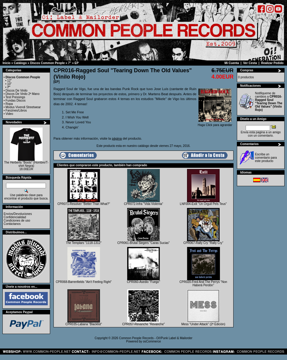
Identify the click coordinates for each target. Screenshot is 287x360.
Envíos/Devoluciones (18, 214)
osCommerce (152, 341)
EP (77, 63)
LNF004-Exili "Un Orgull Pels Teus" (203, 204)
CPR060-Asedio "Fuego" (143, 282)
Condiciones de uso (17, 220)
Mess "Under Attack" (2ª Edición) (203, 324)
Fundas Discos (15, 100)
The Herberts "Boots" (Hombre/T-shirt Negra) (26, 164)
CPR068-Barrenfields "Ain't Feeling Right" (83, 282)
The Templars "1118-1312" (84, 243)
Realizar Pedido (272, 63)
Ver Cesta (250, 63)
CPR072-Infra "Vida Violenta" (143, 204)
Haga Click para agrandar (215, 124)
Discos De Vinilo (16, 90)
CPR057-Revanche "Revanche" (143, 324)
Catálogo (20, 63)
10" (9, 84)
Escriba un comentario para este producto (266, 158)
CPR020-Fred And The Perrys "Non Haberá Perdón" (203, 283)
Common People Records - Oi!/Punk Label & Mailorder (155, 338)
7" (69, 63)
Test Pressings (15, 97)
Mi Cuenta (231, 63)
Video (9, 113)
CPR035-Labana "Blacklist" (83, 324)
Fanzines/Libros (16, 110)
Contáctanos (12, 223)
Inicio (7, 63)
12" (9, 80)
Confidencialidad (15, 217)
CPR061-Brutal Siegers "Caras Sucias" (143, 243)
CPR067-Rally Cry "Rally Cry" (203, 243)
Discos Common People (47, 63)
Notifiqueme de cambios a (268, 102)
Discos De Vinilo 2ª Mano (22, 94)
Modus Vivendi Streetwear (23, 107)
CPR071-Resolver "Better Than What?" (83, 204)
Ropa (9, 103)
